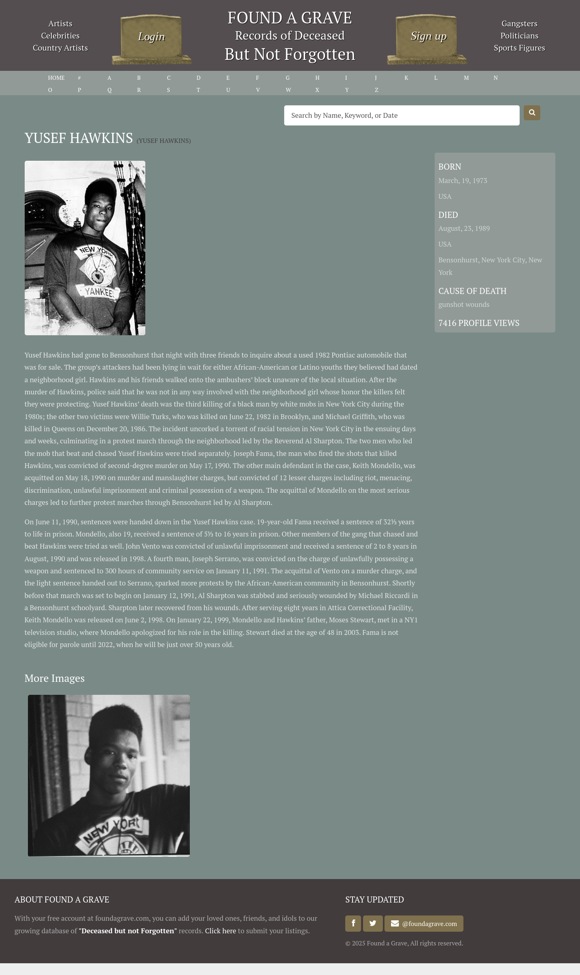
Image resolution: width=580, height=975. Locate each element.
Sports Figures (519, 47)
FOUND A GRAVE (290, 17)
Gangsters (519, 23)
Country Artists (60, 47)
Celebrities (60, 35)
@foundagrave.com (428, 924)
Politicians (520, 35)
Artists (61, 23)
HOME (56, 77)
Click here (220, 930)
